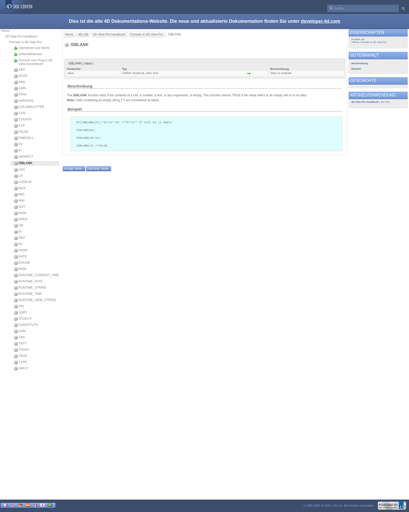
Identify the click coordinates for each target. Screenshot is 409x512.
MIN (19, 201)
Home (5, 31)
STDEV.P (23, 319)
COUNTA (23, 120)
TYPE (20, 362)
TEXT (20, 344)
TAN (19, 337)
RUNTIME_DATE (28, 282)
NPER (20, 219)
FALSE (21, 132)
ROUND (22, 263)
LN (18, 176)
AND (19, 82)
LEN (19, 170)
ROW (20, 269)
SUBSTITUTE (26, 325)
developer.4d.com (320, 21)
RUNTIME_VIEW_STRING (35, 300)
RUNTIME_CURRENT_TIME (36, 275)
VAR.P (21, 369)
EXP (19, 126)
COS (19, 113)
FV (18, 144)
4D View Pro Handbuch (21, 36)
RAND (20, 250)
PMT (19, 238)
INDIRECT (23, 157)
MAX (19, 188)
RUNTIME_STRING (30, 288)
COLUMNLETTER (29, 107)
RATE (20, 257)
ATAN (20, 95)
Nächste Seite (97, 170)
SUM (20, 331)
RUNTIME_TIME (28, 294)
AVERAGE (23, 101)
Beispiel (74, 109)
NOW (20, 213)
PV (18, 244)
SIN (19, 306)
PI (18, 232)
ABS (19, 70)
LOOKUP (23, 182)
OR (18, 226)
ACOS (20, 76)
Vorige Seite (73, 170)
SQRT (20, 313)
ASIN (20, 88)
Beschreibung (79, 86)
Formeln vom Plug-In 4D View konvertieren (33, 62)
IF (18, 151)
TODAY (21, 350)
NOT (19, 207)
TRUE (20, 356)
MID (19, 195)
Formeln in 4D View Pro (25, 42)
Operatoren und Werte (32, 48)
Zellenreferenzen (28, 54)
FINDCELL (24, 138)
